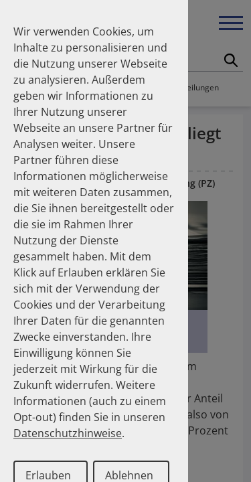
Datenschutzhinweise (67, 433)
